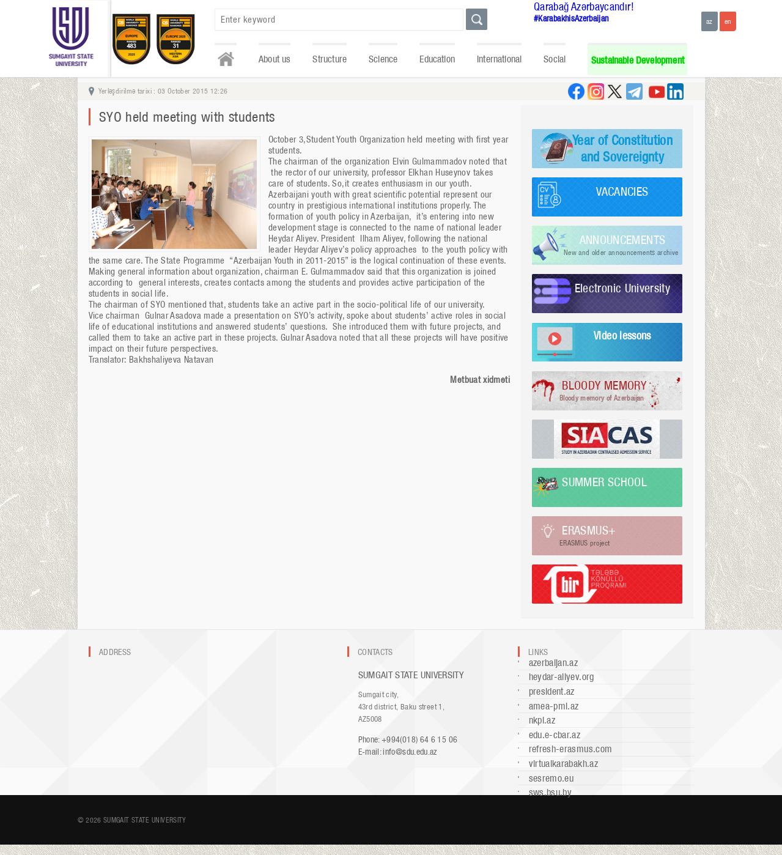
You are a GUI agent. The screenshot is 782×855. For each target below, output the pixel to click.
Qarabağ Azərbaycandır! (584, 6)
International (499, 59)
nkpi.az (542, 720)
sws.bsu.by (550, 792)
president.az (552, 691)
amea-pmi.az (554, 706)
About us (274, 59)
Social (555, 59)
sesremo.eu (551, 778)
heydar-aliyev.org (561, 677)
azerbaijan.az (553, 662)
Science (383, 59)
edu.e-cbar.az (555, 735)
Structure (329, 59)
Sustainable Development (637, 60)
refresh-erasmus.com (571, 749)
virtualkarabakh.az (563, 763)
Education (437, 59)
